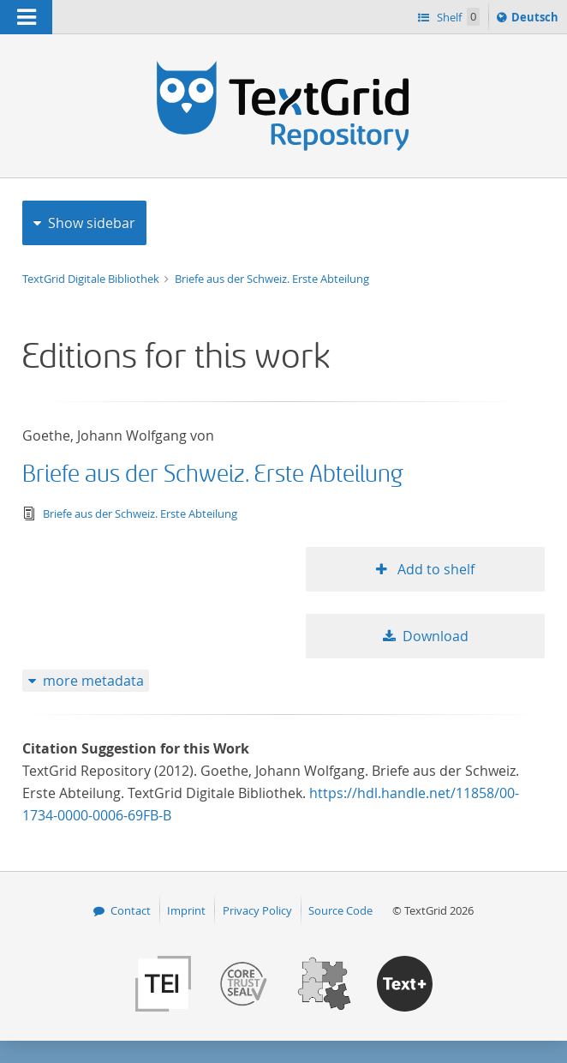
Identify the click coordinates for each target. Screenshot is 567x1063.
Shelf (457, 17)
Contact (130, 910)
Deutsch (536, 19)
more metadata (93, 680)
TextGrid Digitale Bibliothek (92, 278)
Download (436, 636)
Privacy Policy (257, 910)
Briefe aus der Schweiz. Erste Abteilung (272, 278)
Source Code (340, 910)
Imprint (186, 910)
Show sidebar (91, 222)
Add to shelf (434, 569)
